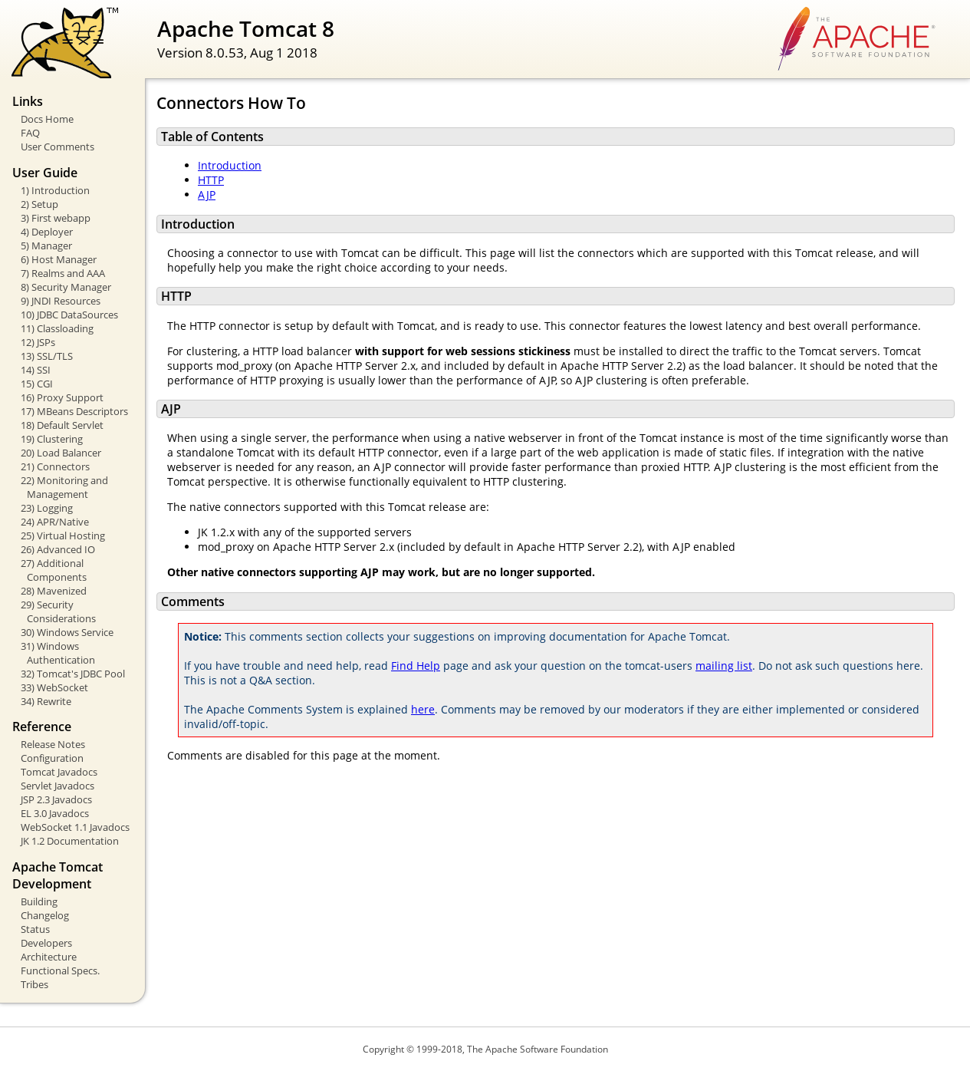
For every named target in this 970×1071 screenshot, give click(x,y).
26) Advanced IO (58, 549)
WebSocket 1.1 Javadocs (75, 827)
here (423, 709)
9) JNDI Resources (60, 301)
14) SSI (36, 370)
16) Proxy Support (62, 397)
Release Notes (53, 744)
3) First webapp (55, 218)
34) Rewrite (46, 701)
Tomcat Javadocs (59, 772)
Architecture (49, 957)
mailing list (723, 665)
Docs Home (47, 119)
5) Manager (46, 245)
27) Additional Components (54, 570)
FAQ (30, 133)
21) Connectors (55, 466)
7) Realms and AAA (63, 273)
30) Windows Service (67, 632)
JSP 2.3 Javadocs (56, 799)
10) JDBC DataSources (69, 314)
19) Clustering (52, 439)
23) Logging (47, 508)
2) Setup (39, 204)
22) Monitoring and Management (64, 487)
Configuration (52, 758)
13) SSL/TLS (47, 356)
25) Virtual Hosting (63, 535)
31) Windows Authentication (58, 653)
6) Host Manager (59, 259)
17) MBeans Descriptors (74, 411)
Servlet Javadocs (57, 786)
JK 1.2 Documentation (70, 841)
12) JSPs (38, 342)
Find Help (415, 665)
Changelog (45, 915)
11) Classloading (57, 328)
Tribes (34, 984)
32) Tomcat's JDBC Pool (73, 673)
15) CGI (37, 384)
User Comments (57, 146)
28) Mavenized (54, 591)
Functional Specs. (60, 970)
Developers (46, 943)
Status (35, 929)
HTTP (211, 180)
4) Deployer (47, 232)
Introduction (229, 165)
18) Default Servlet (62, 425)
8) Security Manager (66, 287)
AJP (206, 194)
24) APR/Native (55, 522)
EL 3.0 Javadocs (55, 813)
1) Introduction (55, 190)
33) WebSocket (54, 687)
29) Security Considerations (58, 611)
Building (39, 901)
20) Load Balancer (61, 453)
